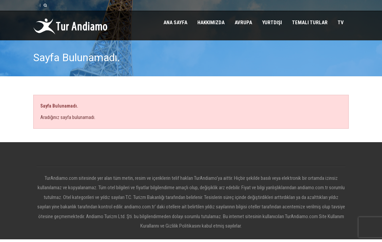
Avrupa (243, 22)
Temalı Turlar (310, 22)
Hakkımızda (211, 22)
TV (341, 22)
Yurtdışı (272, 22)
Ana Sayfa (175, 22)
